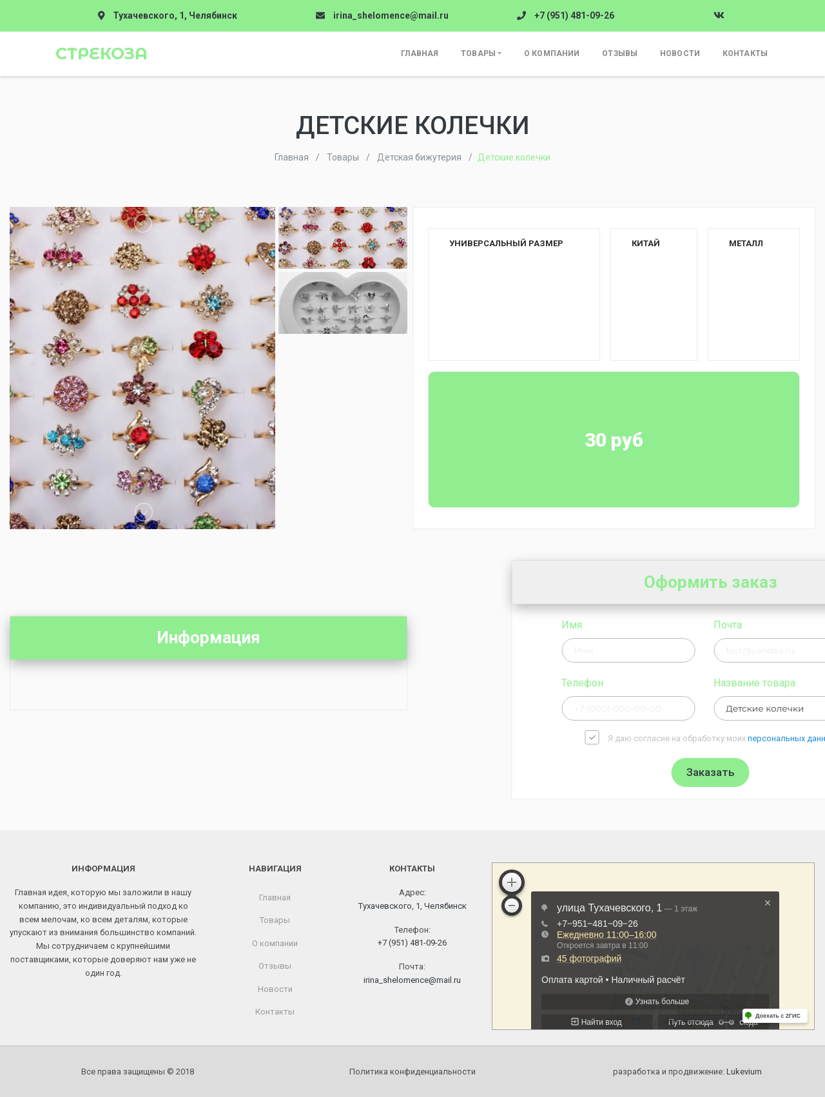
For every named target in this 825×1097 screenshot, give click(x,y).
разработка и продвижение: (687, 1071)
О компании (551, 53)
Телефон (672, 683)
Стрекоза (101, 53)
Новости (680, 53)
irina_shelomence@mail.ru (391, 15)
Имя (661, 625)
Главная (419, 53)
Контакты (745, 53)
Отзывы (619, 53)
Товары (478, 53)
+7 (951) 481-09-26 (574, 15)
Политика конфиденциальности (412, 1071)
